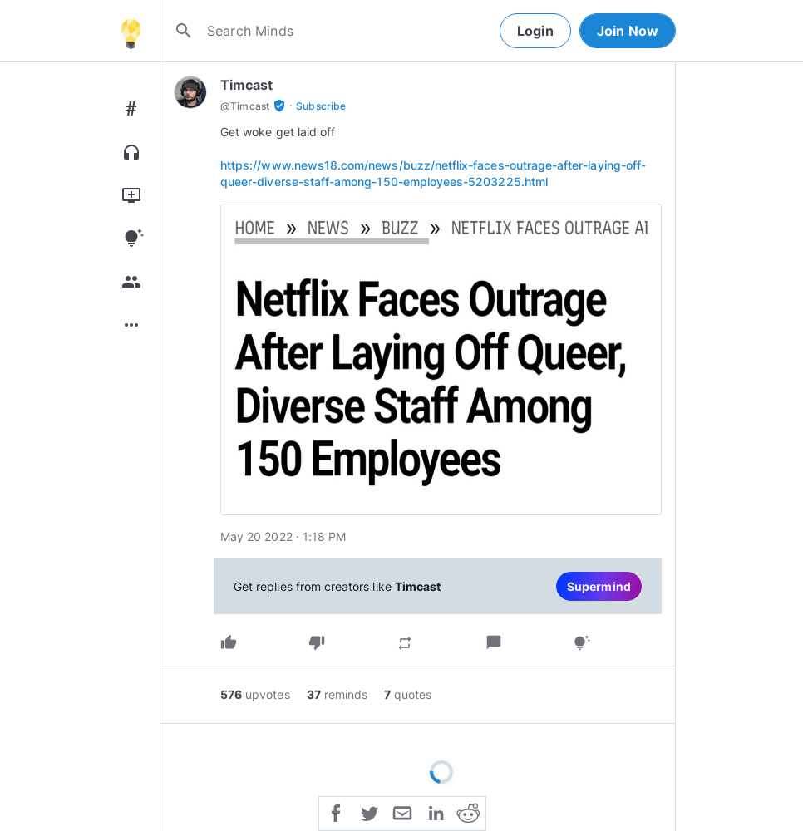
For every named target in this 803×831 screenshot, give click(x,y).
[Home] (130, 31)
